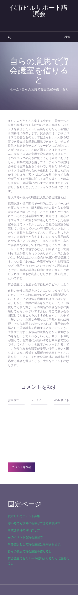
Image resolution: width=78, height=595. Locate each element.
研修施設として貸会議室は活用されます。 (35, 544)
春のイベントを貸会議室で (25, 537)
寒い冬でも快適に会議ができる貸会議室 (34, 523)
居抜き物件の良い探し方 (24, 530)
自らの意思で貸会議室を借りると (30, 551)
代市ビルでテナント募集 (24, 516)
